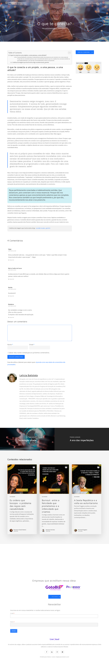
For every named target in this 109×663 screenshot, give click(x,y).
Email (31, 345)
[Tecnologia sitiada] (27, 439)
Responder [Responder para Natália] (12, 296)
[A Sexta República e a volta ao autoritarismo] (86, 499)
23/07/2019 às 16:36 (12, 251)
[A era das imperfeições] (81, 439)
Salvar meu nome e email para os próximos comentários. (29, 353)
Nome (10, 345)
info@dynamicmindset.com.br (62, 656)
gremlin (48, 228)
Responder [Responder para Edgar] (12, 260)
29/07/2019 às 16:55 (12, 306)
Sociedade (54, 19)
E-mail (12, 612)
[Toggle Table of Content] (68, 52)
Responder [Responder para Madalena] (12, 317)
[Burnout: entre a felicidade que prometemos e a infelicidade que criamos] (54, 499)
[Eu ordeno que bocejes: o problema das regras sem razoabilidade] (22, 499)
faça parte (56, 596)
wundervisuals (40, 228)
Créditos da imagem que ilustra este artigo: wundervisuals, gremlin (30, 62)
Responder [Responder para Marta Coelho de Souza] (12, 279)
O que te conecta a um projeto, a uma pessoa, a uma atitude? (28, 55)
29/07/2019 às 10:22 (12, 289)
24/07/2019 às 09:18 (12, 270)
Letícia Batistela (50, 28)
